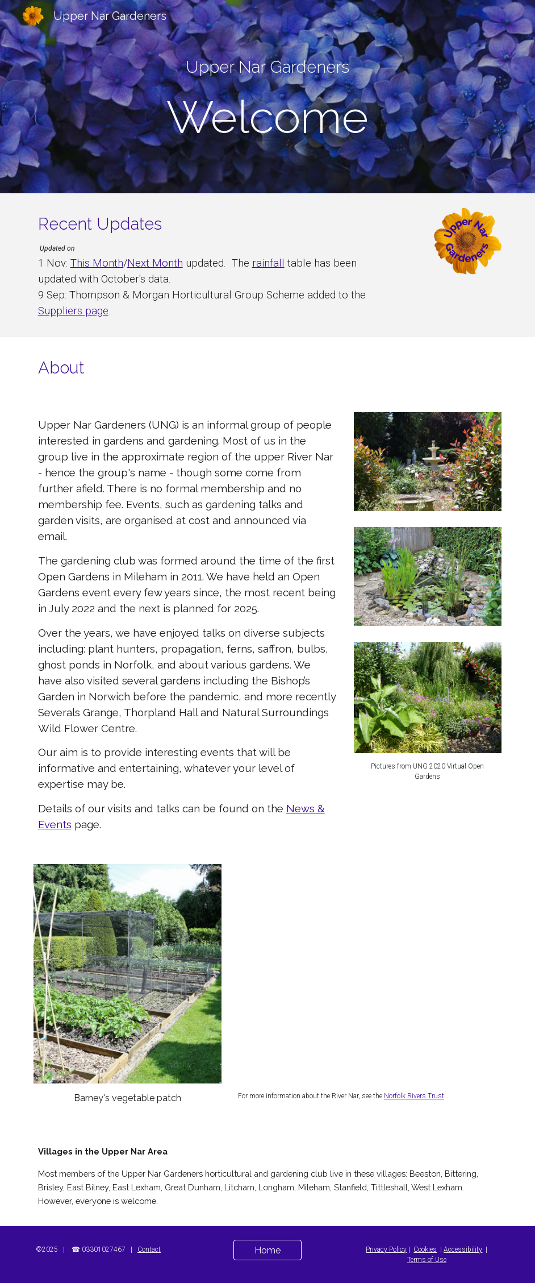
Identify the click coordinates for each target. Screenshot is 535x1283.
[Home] (267, 1250)
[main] (268, 67)
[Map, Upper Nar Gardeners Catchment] (367, 973)
